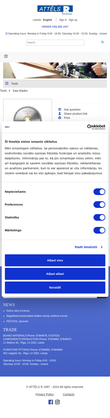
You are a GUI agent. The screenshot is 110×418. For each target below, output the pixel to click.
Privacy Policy (45, 394)
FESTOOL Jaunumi (17, 321)
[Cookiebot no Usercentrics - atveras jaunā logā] (87, 127)
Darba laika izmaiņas (18, 310)
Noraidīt (55, 287)
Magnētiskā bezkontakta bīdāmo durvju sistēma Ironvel (36, 315)
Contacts (68, 394)
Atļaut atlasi (55, 273)
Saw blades (20, 90)
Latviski (37, 19)
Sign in (63, 19)
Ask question (72, 109)
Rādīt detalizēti (86, 247)
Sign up (73, 19)
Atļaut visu (55, 260)
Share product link (75, 113)
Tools (11, 83)
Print (67, 117)
